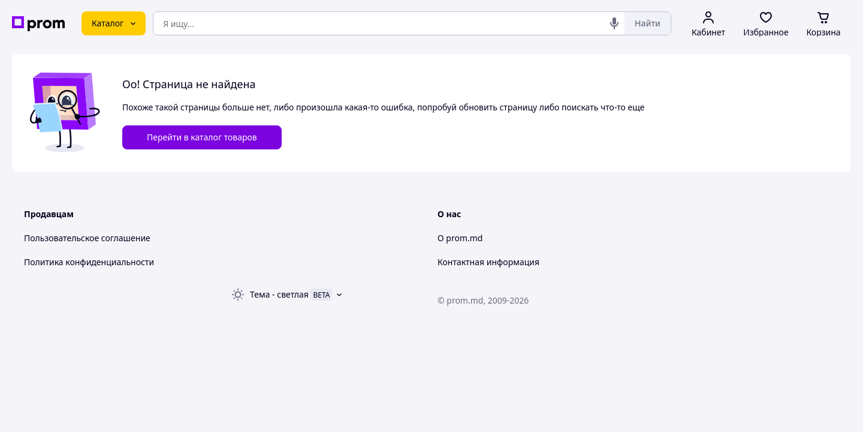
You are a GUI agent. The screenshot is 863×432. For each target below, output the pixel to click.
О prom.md (459, 238)
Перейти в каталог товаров (202, 137)
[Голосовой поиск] (614, 23)
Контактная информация (488, 262)
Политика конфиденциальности (89, 262)
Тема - (279, 294)
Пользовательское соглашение (87, 238)
